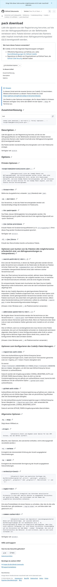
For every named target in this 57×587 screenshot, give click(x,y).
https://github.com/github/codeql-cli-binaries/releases (22, 96)
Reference (26, 15)
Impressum (18, 578)
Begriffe (26, 578)
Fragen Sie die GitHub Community (12, 564)
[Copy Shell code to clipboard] (53, 116)
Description (8, 129)
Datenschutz (34, 578)
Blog (20, 580)
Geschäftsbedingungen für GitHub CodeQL (22, 54)
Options (6, 156)
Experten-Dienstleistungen (9, 580)
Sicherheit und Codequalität (12, 15)
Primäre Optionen (10, 163)
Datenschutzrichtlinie (6, 556)
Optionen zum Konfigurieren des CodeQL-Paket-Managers (28, 346)
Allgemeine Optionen (12, 414)
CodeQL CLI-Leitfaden (10, 17)
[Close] (51, 3)
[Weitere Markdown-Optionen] (19, 65)
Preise (46, 578)
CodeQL (46, 15)
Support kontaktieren (8, 567)
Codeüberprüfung (36, 15)
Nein (12, 553)
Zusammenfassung (12, 109)
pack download (23, 17)
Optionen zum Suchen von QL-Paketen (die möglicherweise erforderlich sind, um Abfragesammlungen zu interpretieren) (27, 251)
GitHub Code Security (14, 58)
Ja (4, 553)
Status (41, 578)
